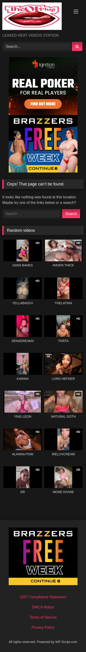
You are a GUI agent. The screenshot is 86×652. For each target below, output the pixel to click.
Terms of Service (43, 617)
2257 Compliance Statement (43, 597)
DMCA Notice (43, 607)
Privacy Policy (43, 627)
